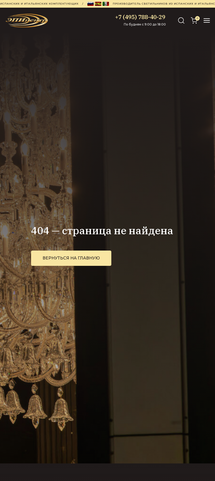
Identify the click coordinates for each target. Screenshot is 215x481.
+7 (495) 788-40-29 (140, 17)
